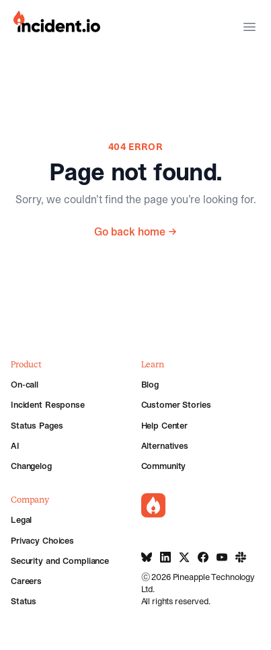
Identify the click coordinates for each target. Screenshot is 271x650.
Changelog (31, 466)
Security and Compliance (60, 560)
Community (163, 466)
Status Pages (37, 425)
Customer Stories (176, 404)
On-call (24, 384)
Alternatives (164, 445)
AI (15, 445)
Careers (26, 581)
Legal (21, 519)
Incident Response (48, 404)
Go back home (135, 231)
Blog (150, 384)
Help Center (164, 425)
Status (23, 601)
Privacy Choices (42, 540)
